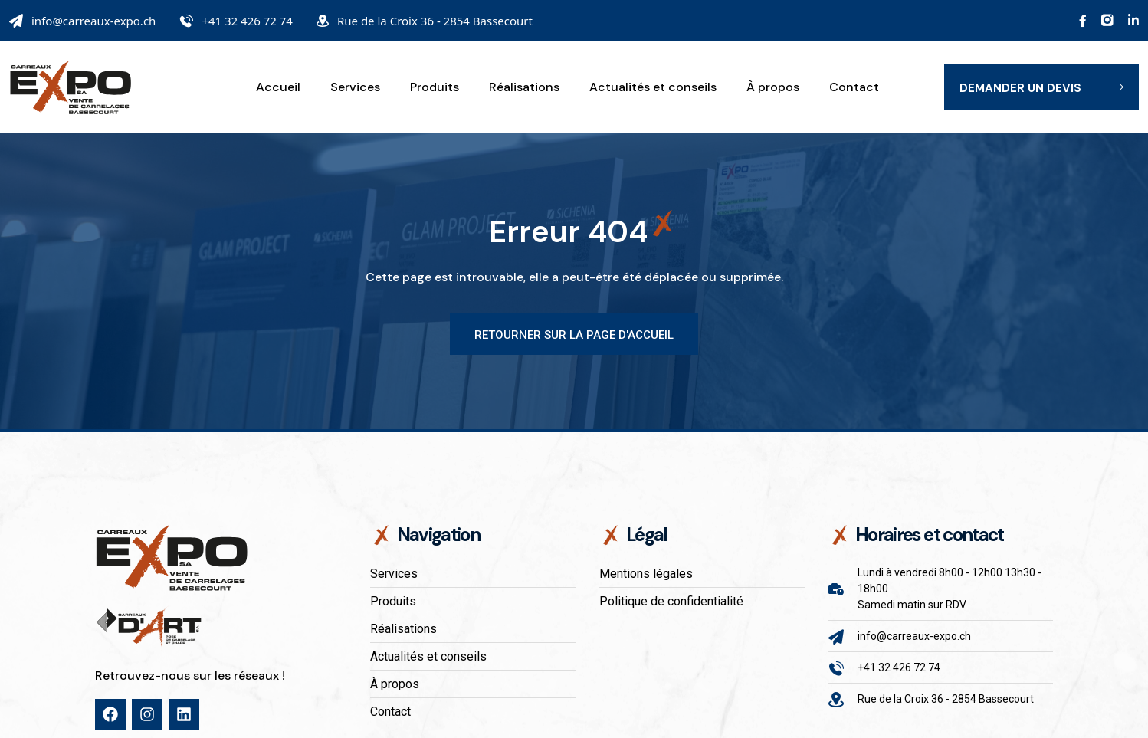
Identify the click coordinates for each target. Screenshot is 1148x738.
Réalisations (524, 87)
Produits (434, 87)
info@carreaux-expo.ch (93, 21)
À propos (772, 87)
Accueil (278, 87)
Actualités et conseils (653, 87)
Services (355, 87)
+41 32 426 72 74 (247, 21)
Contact (854, 87)
